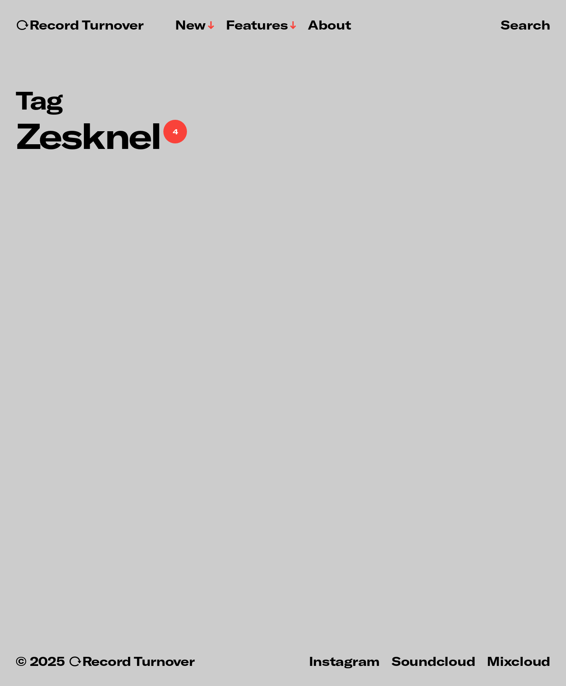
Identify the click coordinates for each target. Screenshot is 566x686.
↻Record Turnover (80, 25)
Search (525, 24)
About (329, 25)
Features (257, 25)
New (190, 25)
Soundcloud (433, 660)
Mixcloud (518, 660)
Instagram (344, 660)
